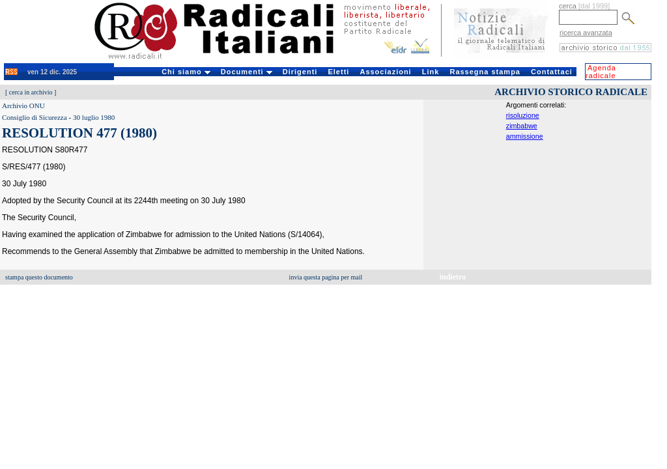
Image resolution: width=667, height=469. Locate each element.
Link (431, 72)
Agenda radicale (601, 71)
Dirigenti (300, 72)
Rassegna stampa (484, 72)
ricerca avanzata (586, 32)
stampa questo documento (39, 277)
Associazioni (385, 72)
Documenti (246, 72)
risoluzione (522, 115)
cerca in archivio (31, 92)
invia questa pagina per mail (326, 277)
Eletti (338, 72)
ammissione (524, 136)
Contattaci (552, 72)
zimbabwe (521, 126)
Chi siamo (186, 72)
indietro (453, 276)
